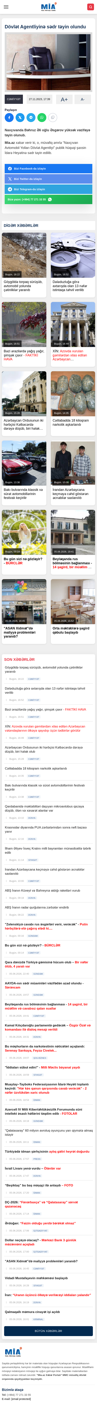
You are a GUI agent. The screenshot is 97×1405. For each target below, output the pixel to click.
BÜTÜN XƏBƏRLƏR (48, 1331)
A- (83, 99)
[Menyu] (6, 7)
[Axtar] (90, 7)
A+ (64, 99)
